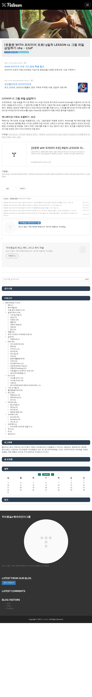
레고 (10, 427)
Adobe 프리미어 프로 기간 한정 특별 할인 (24, 66)
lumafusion (15, 453)
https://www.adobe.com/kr (13, 63)
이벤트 (14, 354)
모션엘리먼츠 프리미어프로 (17, 84)
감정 (13, 351)
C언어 (13, 395)
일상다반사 (13, 346)
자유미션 (17, 481)
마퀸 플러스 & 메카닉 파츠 (21, 405)
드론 (13, 417)
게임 (13, 361)
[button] (7, 24)
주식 (10, 463)
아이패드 (12, 448)
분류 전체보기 (12, 337)
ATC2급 (14, 388)
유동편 (4, 486)
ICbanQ (37, 486)
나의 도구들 (13, 422)
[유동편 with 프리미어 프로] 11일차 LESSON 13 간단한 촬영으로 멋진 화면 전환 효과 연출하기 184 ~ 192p (37, 202)
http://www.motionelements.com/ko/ (16, 80)
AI (9, 465)
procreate (14, 451)
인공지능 (14, 483)
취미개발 (12, 342)
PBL (10, 339)
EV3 (13, 434)
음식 (13, 363)
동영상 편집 (14, 198)
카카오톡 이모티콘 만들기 (21, 461)
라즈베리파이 (17, 397)
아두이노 (14, 383)
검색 (87, 313)
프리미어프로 (69, 483)
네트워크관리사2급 (18, 400)
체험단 (14, 486)
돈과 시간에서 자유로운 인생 (19, 368)
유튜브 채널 (16, 359)
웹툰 (13, 356)
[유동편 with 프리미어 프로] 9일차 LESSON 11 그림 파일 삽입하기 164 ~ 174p (44, 46)
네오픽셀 (78, 483)
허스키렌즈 (25, 481)
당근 (39, 483)
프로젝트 (12, 458)
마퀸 (9, 486)
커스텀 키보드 (16, 414)
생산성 (11, 468)
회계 (13, 380)
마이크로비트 (17, 378)
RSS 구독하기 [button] (8, 617)
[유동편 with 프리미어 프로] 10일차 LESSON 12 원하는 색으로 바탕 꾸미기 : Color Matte (31, 205)
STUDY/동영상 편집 (11, 52)
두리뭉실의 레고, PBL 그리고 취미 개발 (25, 247)
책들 (10, 366)
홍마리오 (5, 481)
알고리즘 (14, 439)
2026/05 (46, 508)
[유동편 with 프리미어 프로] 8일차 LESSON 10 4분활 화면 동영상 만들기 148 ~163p (29, 208)
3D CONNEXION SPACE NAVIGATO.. (25, 419)
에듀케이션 (15, 431)
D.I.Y (11, 410)
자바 (13, 390)
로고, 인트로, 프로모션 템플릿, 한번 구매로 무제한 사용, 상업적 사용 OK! (35, 87)
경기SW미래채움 (17, 407)
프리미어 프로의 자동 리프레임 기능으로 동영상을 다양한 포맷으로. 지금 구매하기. (40, 70)
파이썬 (14, 385)
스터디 (60, 483)
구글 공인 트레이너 (16, 344)
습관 (10, 371)
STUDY (6, 198)
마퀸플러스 (51, 481)
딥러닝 (14, 441)
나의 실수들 (16, 349)
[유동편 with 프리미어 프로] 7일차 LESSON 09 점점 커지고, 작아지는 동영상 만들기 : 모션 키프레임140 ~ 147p (38, 210)
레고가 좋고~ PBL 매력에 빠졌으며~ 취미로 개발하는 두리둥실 (29, 251)
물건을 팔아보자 (15, 424)
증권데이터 (76, 481)
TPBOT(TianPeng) (18, 402)
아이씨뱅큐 (23, 483)
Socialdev (45, 653)
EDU (10, 376)
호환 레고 (15, 429)
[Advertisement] (46, 292)
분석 (11, 481)
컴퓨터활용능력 (17, 393)
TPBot (33, 481)
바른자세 (14, 373)
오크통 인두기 (16, 412)
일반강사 (67, 481)
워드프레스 (6, 483)
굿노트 (14, 456)
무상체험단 (32, 483)
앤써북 (83, 481)
